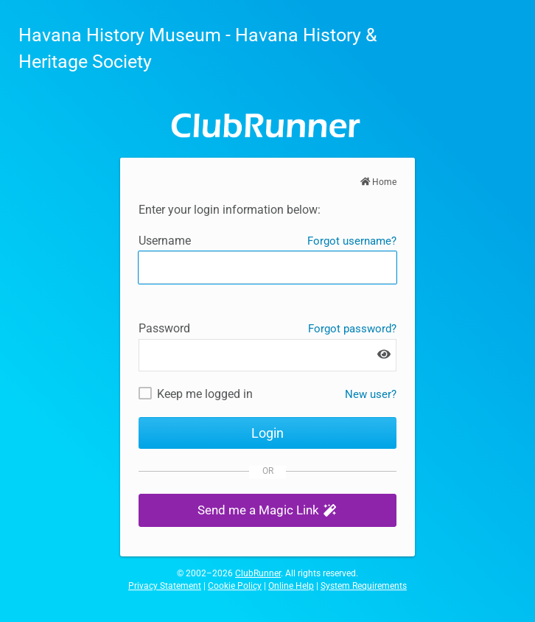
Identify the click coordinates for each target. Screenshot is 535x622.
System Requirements (364, 586)
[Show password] (384, 355)
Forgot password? (352, 328)
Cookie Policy (235, 586)
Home (378, 182)
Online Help (291, 586)
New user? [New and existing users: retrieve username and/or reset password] (370, 394)
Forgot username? (351, 241)
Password (164, 328)
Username (165, 241)
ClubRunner (258, 573)
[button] (267, 510)
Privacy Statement (164, 586)
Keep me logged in (205, 394)
